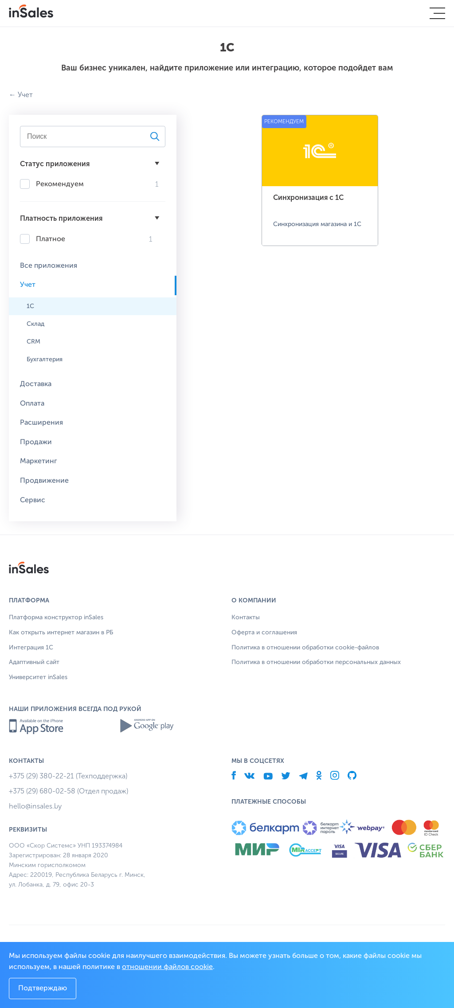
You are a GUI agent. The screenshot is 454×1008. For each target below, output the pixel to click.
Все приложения (48, 266)
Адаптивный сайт (34, 662)
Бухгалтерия (45, 359)
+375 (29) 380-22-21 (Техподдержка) (68, 776)
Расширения (41, 422)
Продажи (36, 442)
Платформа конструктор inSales (56, 617)
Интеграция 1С (31, 648)
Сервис (32, 500)
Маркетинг (38, 461)
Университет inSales (38, 677)
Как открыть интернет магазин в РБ (61, 632)
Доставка (35, 384)
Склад (35, 324)
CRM (33, 342)
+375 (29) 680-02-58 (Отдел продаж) (68, 791)
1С (30, 306)
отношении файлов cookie (167, 967)
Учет (25, 94)
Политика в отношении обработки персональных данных (316, 662)
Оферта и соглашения (264, 632)
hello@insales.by (35, 806)
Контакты (245, 617)
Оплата (32, 403)
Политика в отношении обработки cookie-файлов (305, 648)
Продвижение (44, 480)
